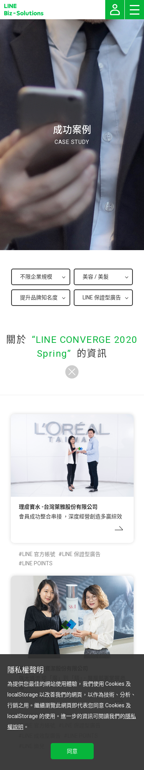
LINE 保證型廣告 (81, 554)
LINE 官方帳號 (38, 554)
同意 (72, 751)
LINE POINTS (37, 563)
